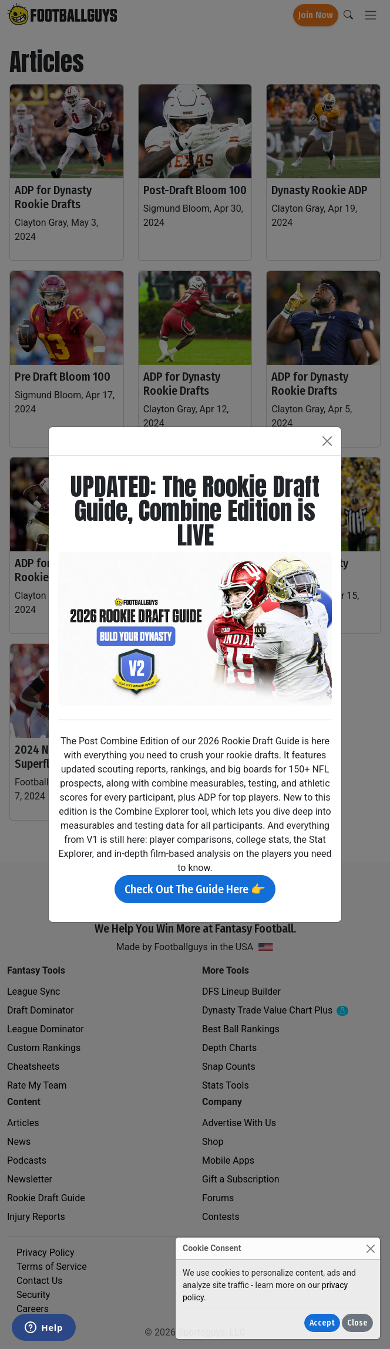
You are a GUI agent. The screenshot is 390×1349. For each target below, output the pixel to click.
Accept (322, 1323)
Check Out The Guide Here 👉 (195, 889)
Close (357, 1323)
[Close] (370, 1248)
